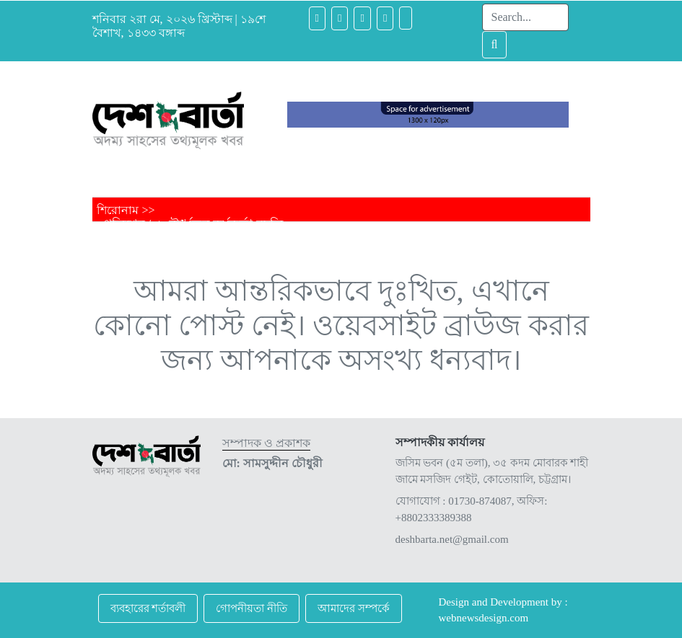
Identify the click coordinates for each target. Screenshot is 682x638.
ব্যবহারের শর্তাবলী (148, 608)
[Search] (525, 17)
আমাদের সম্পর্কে (354, 608)
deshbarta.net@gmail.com (452, 539)
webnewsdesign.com (484, 618)
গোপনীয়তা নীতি (251, 608)
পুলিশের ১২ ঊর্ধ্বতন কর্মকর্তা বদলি (193, 224)
